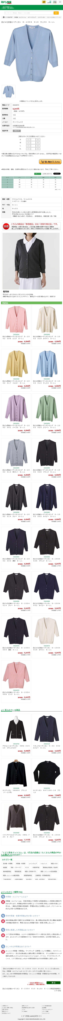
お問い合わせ (5, 1009)
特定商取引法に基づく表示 (28, 1007)
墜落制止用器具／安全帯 (50, 867)
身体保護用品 (7, 871)
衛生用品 (29, 879)
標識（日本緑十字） (31, 871)
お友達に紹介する (47, 173)
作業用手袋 (36, 867)
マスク (27, 867)
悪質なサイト (5, 1011)
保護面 (5, 867)
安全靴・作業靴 (7, 863)
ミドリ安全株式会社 (46, 1005)
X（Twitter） (25, 1011)
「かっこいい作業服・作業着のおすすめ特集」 (43, 973)
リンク (23, 1009)
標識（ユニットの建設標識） (11, 875)
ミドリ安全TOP (7, 17)
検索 (56, 13)
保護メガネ (54, 863)
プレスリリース (45, 1013)
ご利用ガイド (5, 1005)
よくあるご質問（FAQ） (8, 1007)
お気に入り (38, 173)
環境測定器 (18, 871)
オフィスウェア (32, 17)
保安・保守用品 (40, 879)
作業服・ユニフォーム (20, 17)
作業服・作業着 (20, 863)
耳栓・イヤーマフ (16, 867)
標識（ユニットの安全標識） (49, 871)
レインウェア (33, 863)
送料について (25, 1005)
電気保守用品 (52, 879)
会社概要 (44, 1007)
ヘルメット (44, 863)
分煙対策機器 (19, 879)
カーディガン (41, 17)
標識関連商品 (28, 875)
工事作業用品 (7, 879)
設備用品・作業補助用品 (43, 875)
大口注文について (6, 1013)
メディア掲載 (45, 1011)
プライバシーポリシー (47, 1009)
